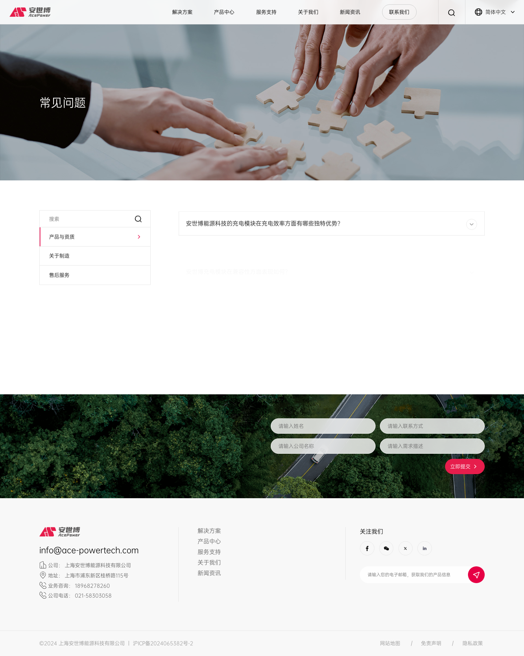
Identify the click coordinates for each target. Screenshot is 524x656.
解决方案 (182, 12)
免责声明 (431, 643)
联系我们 (399, 12)
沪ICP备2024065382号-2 (163, 643)
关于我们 (308, 12)
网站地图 (390, 643)
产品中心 (224, 12)
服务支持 (266, 12)
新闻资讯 (350, 12)
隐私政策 (473, 643)
